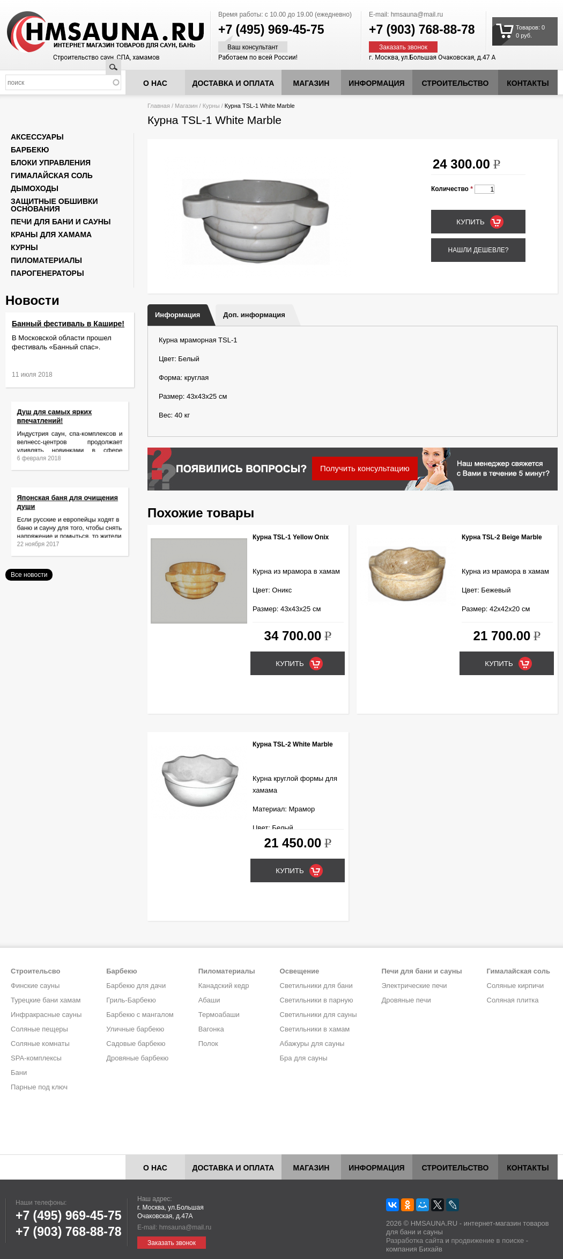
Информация (177, 314)
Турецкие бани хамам (45, 1000)
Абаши (209, 1000)
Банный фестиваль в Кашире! (68, 323)
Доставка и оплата (233, 83)
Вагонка (211, 1029)
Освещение (300, 971)
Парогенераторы (47, 273)
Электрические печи (414, 986)
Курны (211, 106)
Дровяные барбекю (137, 1058)
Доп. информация (254, 314)
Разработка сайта (414, 1240)
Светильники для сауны (318, 1015)
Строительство (455, 83)
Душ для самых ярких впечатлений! (59, 422)
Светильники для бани (316, 986)
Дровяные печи (406, 1000)
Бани (19, 1072)
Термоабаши (219, 1015)
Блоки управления (51, 162)
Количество (452, 189)
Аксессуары (37, 137)
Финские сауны (35, 986)
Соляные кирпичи (515, 986)
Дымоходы (34, 188)
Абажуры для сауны (312, 1044)
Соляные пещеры (39, 1029)
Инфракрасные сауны (46, 1015)
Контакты (528, 83)
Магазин (311, 83)
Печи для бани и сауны (60, 221)
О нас (155, 83)
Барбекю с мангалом (140, 1015)
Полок (208, 1044)
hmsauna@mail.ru (417, 14)
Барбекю (30, 149)
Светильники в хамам (315, 1029)
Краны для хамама (51, 234)
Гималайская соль (52, 175)
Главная (158, 106)
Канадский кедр (223, 986)
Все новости (29, 575)
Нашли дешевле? (478, 250)
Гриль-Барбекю (130, 1000)
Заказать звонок (403, 47)
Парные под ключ (39, 1087)
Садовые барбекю (135, 1044)
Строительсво (35, 971)
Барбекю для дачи (136, 986)
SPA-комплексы (36, 1058)
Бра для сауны (304, 1058)
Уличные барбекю (135, 1029)
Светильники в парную (316, 1000)
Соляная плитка (513, 1000)
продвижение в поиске (487, 1240)
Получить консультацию (365, 468)
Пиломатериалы (46, 260)
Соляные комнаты (40, 1044)
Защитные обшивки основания (54, 205)
